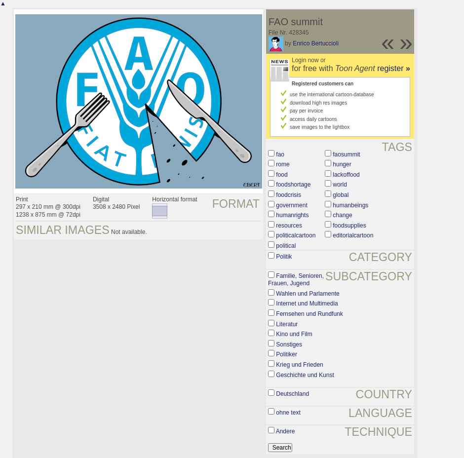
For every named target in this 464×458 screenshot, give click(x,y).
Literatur (287, 324)
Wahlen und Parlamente (307, 293)
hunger (342, 164)
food (281, 174)
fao (280, 154)
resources (289, 225)
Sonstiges (289, 344)
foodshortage (293, 184)
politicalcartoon (295, 235)
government (291, 205)
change (342, 215)
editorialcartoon (353, 235)
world (340, 184)
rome (282, 164)
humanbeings (350, 205)
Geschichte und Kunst (305, 375)
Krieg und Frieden (299, 364)
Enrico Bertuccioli (316, 43)
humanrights (292, 215)
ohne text (288, 412)
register (393, 68)
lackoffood (346, 174)
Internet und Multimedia (307, 303)
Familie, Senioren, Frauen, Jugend (296, 279)
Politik (284, 256)
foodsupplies (349, 225)
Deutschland (292, 393)
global (340, 194)
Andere (285, 431)
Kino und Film (294, 334)
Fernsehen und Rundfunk (309, 313)
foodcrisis (288, 194)
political (286, 245)
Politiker (286, 354)
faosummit (346, 154)
